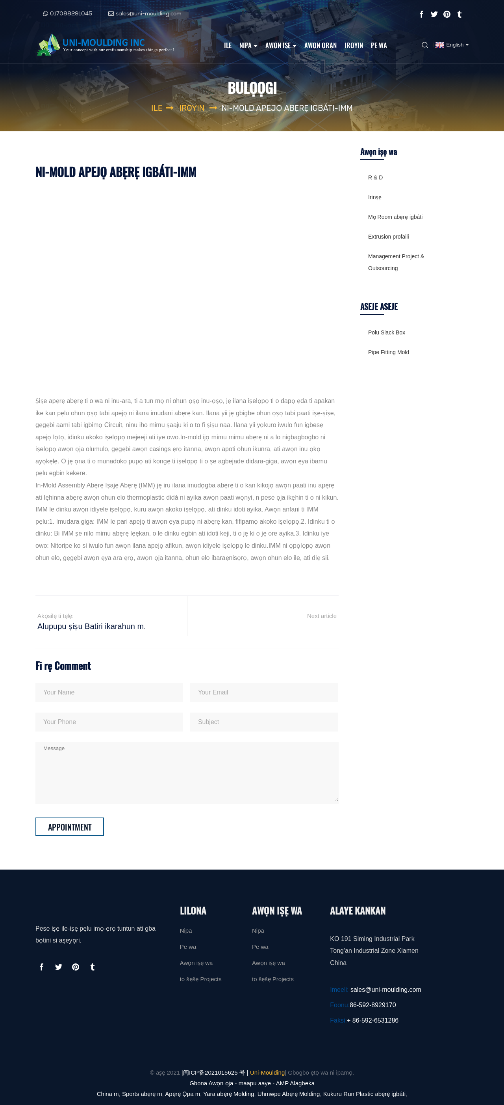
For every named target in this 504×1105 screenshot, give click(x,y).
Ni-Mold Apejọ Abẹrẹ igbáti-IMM (287, 108)
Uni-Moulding (267, 1072)
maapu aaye (255, 1083)
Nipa (248, 45)
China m (108, 1093)
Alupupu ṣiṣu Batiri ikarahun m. (91, 626)
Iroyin (354, 45)
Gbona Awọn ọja (211, 1083)
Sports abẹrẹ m (142, 1093)
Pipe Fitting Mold (388, 352)
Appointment (69, 827)
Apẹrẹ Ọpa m (182, 1093)
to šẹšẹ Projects (201, 979)
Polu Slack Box (386, 332)
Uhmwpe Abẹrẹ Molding (289, 1093)
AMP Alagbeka (295, 1083)
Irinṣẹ (375, 197)
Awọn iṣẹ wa (196, 962)
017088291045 (71, 13)
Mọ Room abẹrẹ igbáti (395, 217)
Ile (228, 45)
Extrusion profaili (388, 236)
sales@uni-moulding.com (149, 13)
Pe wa (379, 45)
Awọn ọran (320, 45)
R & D (375, 177)
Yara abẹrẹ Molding (228, 1093)
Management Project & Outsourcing (396, 262)
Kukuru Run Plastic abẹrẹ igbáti (364, 1093)
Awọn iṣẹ (280, 45)
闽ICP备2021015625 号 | (215, 1072)
